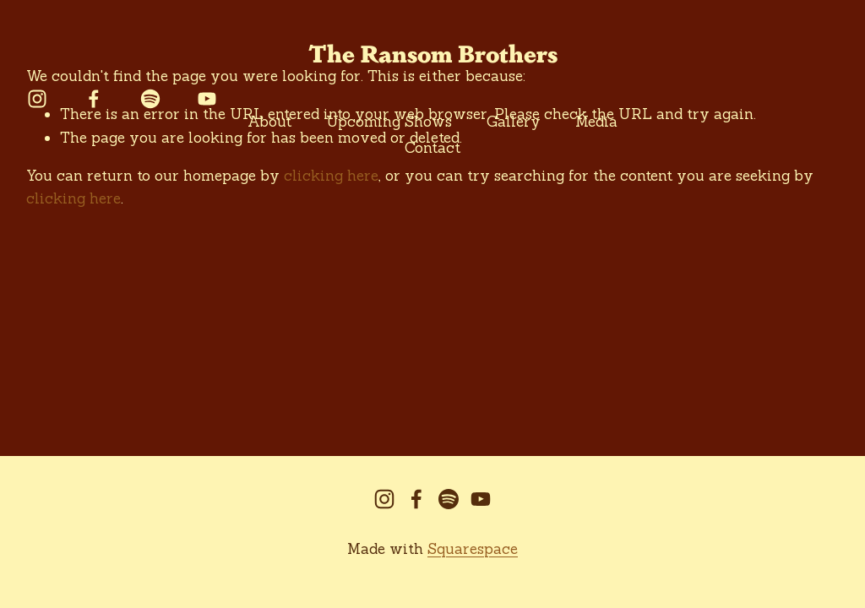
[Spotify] (150, 99)
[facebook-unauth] (94, 99)
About (269, 121)
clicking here (73, 198)
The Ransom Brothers (433, 52)
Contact (432, 147)
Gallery (514, 121)
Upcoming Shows (389, 121)
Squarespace (472, 549)
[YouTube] (207, 99)
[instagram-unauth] (37, 99)
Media (596, 121)
